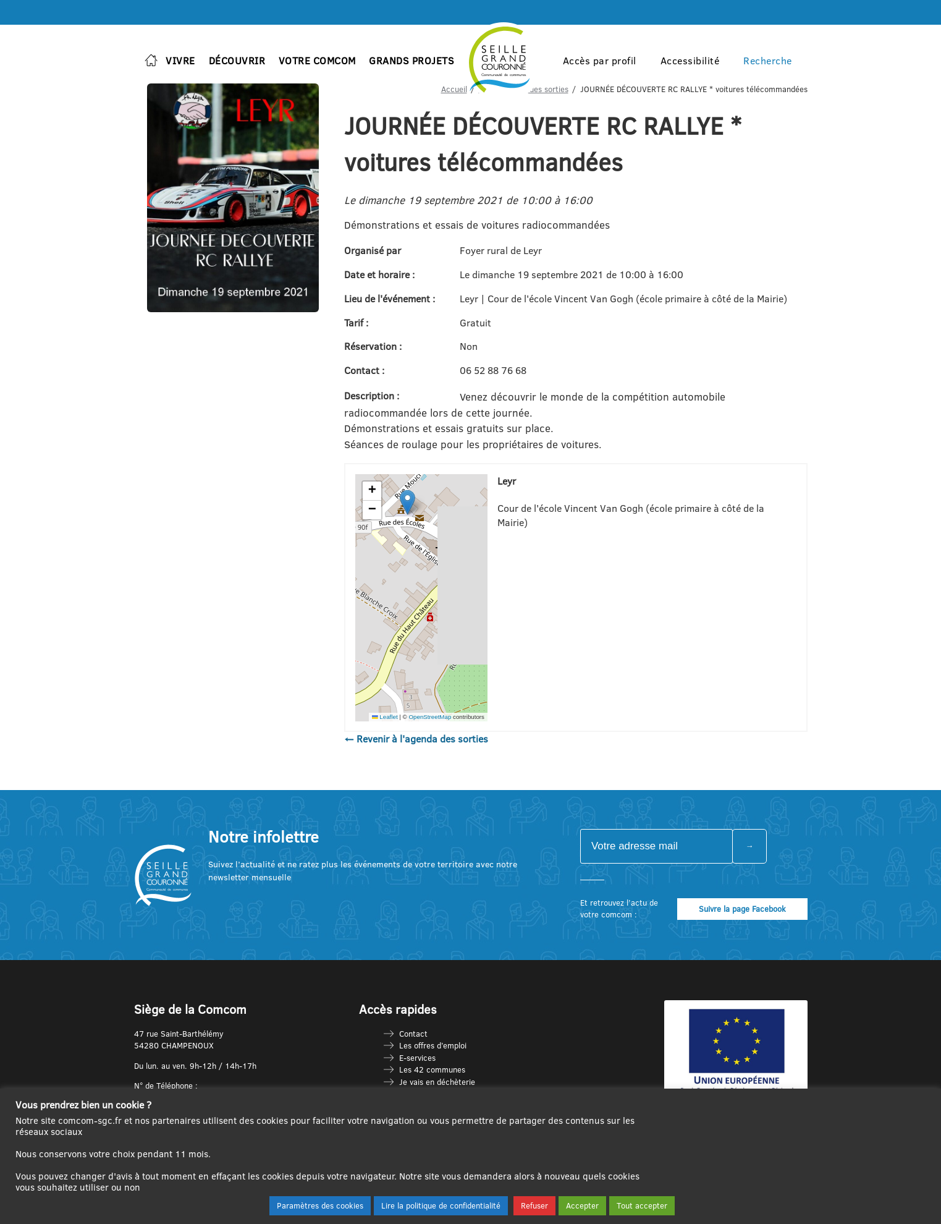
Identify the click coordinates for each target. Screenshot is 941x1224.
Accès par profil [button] (599, 60)
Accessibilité (690, 60)
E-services (417, 1057)
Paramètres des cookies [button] (320, 1205)
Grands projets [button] (411, 60)
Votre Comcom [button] (317, 60)
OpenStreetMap (429, 716)
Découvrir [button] (237, 60)
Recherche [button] (767, 60)
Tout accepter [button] (642, 1205)
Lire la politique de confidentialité (440, 1205)
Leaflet (385, 716)
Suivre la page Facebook (742, 908)
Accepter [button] (582, 1205)
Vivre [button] (180, 60)
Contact (413, 1033)
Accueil (454, 89)
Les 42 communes (432, 1069)
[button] (407, 502)
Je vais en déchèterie (437, 1081)
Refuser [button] (534, 1205)
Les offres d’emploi (432, 1045)
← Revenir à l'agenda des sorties (416, 739)
